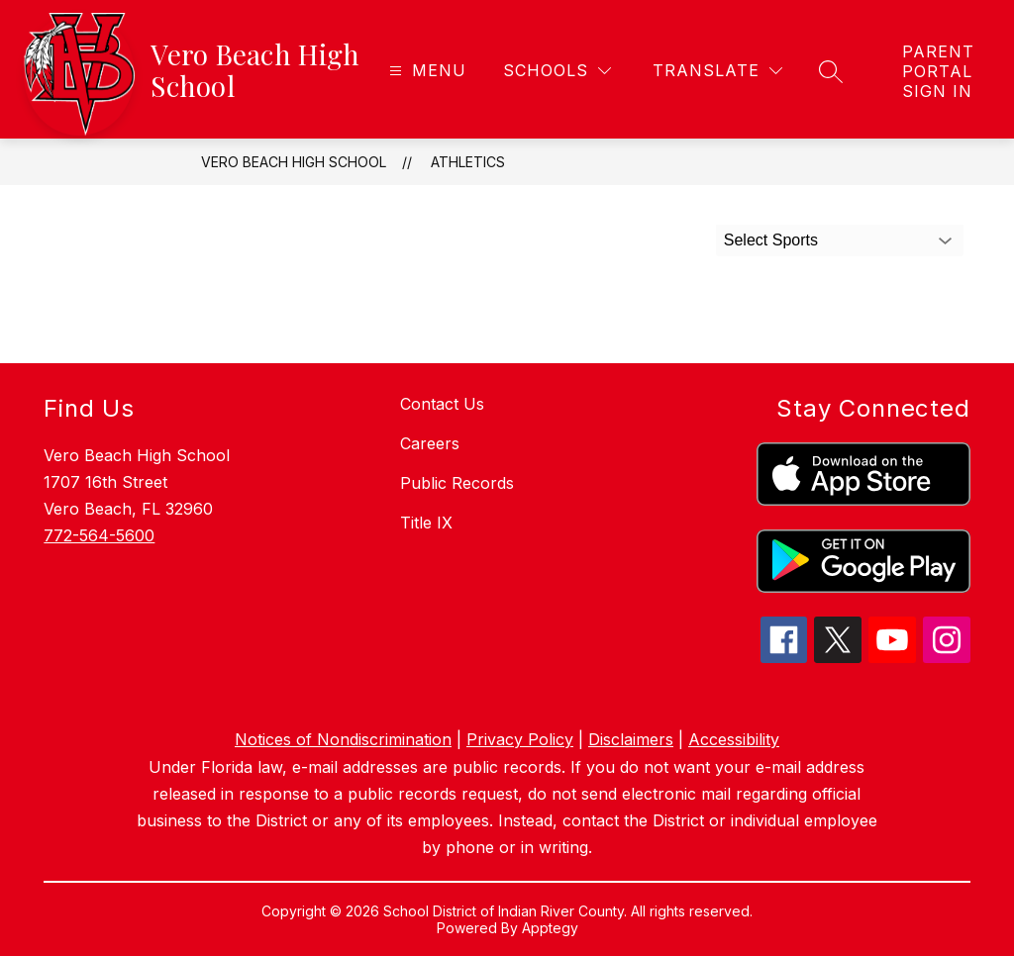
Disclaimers (630, 739)
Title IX (426, 522)
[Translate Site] (717, 70)
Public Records (457, 483)
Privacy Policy (519, 739)
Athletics (468, 161)
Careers (429, 443)
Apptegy (550, 927)
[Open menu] (425, 70)
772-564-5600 (99, 535)
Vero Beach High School (293, 161)
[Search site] (831, 71)
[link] (938, 71)
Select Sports (771, 240)
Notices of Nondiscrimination (343, 739)
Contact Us (442, 404)
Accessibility (733, 739)
